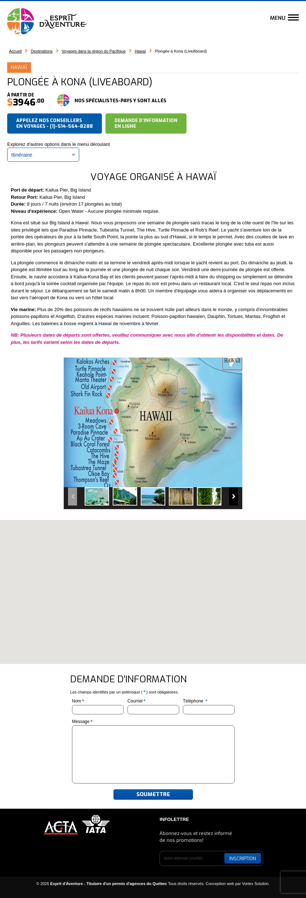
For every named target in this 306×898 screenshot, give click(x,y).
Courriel (137, 701)
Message (83, 721)
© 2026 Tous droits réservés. (120, 883)
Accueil (15, 51)
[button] (153, 585)
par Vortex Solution (252, 883)
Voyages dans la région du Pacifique (94, 51)
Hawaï (140, 51)
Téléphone (195, 701)
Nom (78, 701)
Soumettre (153, 794)
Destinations (42, 51)
